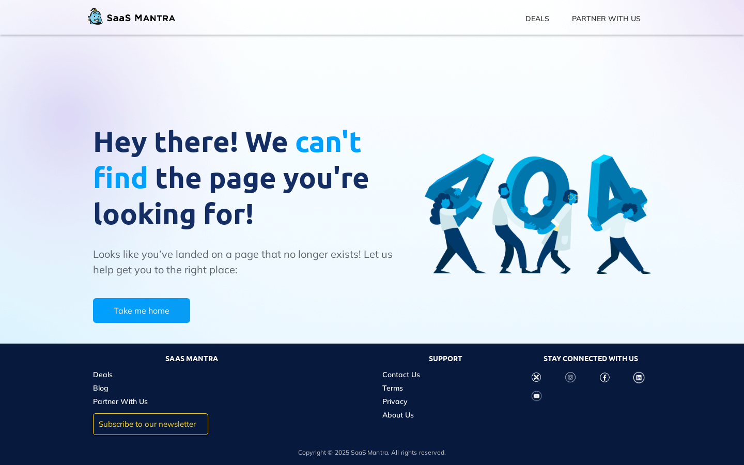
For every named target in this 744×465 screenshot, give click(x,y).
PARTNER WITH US (606, 18)
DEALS (537, 18)
